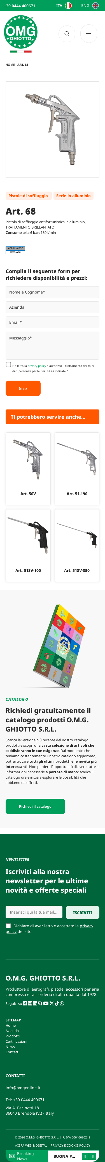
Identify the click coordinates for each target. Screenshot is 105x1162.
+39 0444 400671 (29, 1099)
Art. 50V (28, 493)
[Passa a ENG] (89, 5)
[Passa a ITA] (63, 5)
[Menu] (90, 34)
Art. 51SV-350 (77, 570)
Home (10, 64)
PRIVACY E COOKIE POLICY (71, 1145)
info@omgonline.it (23, 1087)
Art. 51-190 (77, 493)
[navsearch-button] (67, 33)
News (10, 1046)
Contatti (12, 1051)
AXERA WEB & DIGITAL (30, 1145)
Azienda (12, 1030)
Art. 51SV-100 (28, 570)
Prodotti (13, 1035)
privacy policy (37, 366)
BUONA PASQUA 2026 (74, 1156)
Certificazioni (16, 1041)
